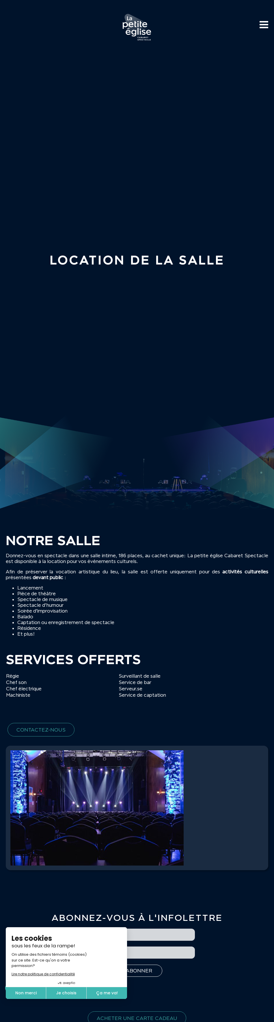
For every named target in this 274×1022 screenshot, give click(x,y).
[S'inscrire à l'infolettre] (137, 971)
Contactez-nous (41, 730)
